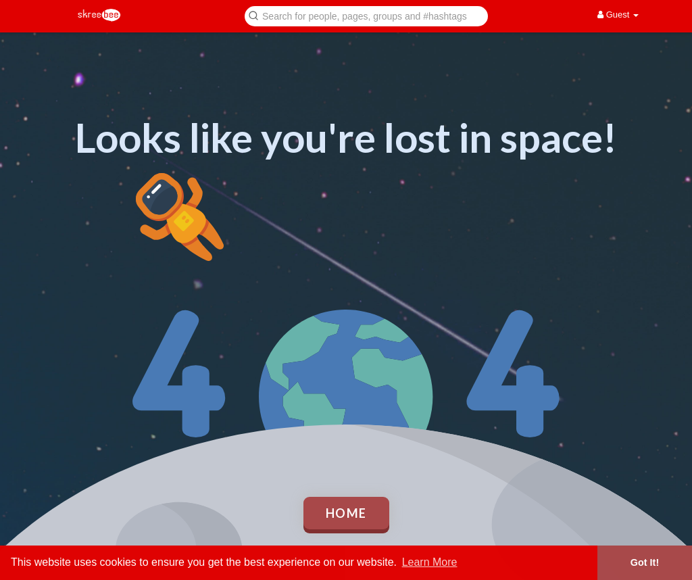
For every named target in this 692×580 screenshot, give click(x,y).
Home (346, 513)
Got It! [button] (645, 562)
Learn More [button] (430, 562)
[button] (366, 15)
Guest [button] (618, 14)
